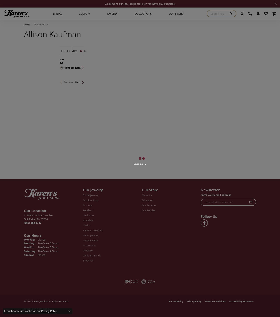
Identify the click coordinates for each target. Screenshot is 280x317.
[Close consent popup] (69, 311)
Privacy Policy (49, 311)
